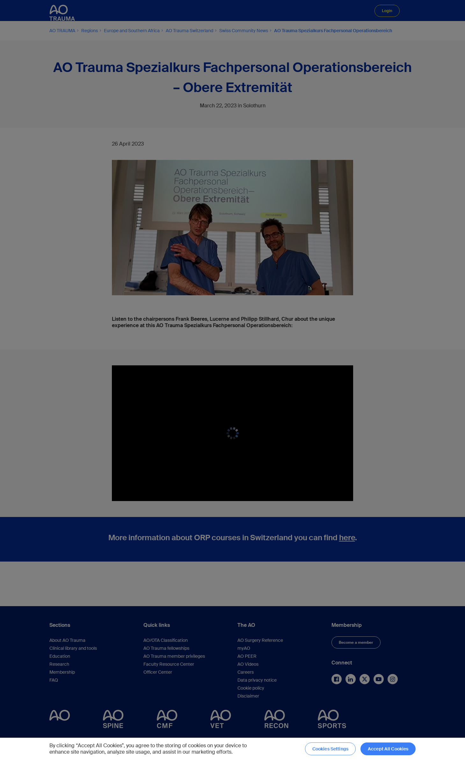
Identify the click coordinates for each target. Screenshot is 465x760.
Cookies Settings (330, 749)
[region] (232, 749)
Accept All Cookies (388, 749)
